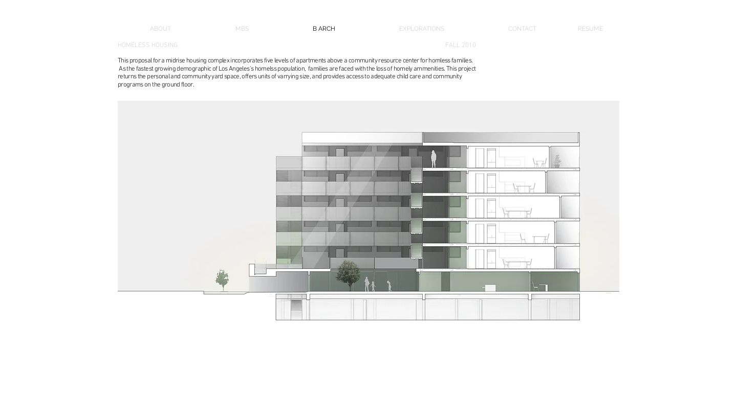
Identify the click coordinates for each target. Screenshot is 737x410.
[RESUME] (598, 28)
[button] (368, 242)
